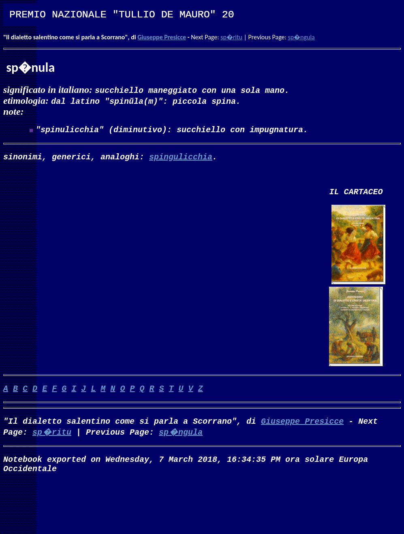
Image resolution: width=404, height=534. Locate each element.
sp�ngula (301, 37)
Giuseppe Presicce (161, 37)
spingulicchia (180, 159)
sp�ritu (231, 37)
